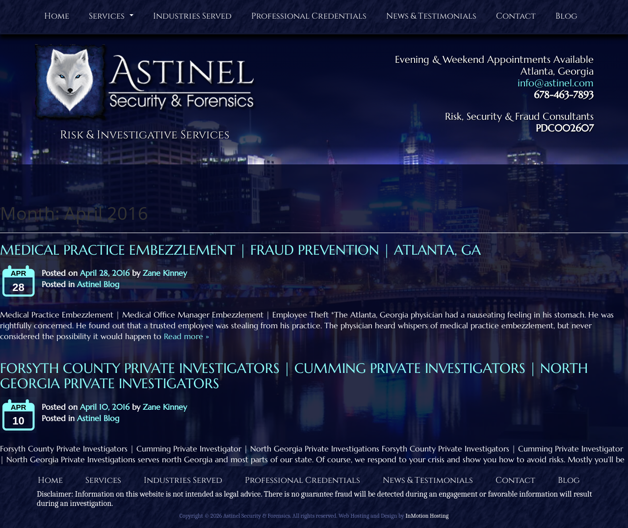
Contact (516, 16)
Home (56, 16)
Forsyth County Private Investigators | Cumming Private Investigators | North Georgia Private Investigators (294, 376)
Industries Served (192, 16)
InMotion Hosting (426, 515)
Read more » (185, 336)
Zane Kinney (165, 273)
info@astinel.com (556, 83)
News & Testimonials (431, 16)
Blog (566, 16)
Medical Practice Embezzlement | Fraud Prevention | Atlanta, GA (240, 250)
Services (112, 18)
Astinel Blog (98, 284)
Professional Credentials (308, 16)
